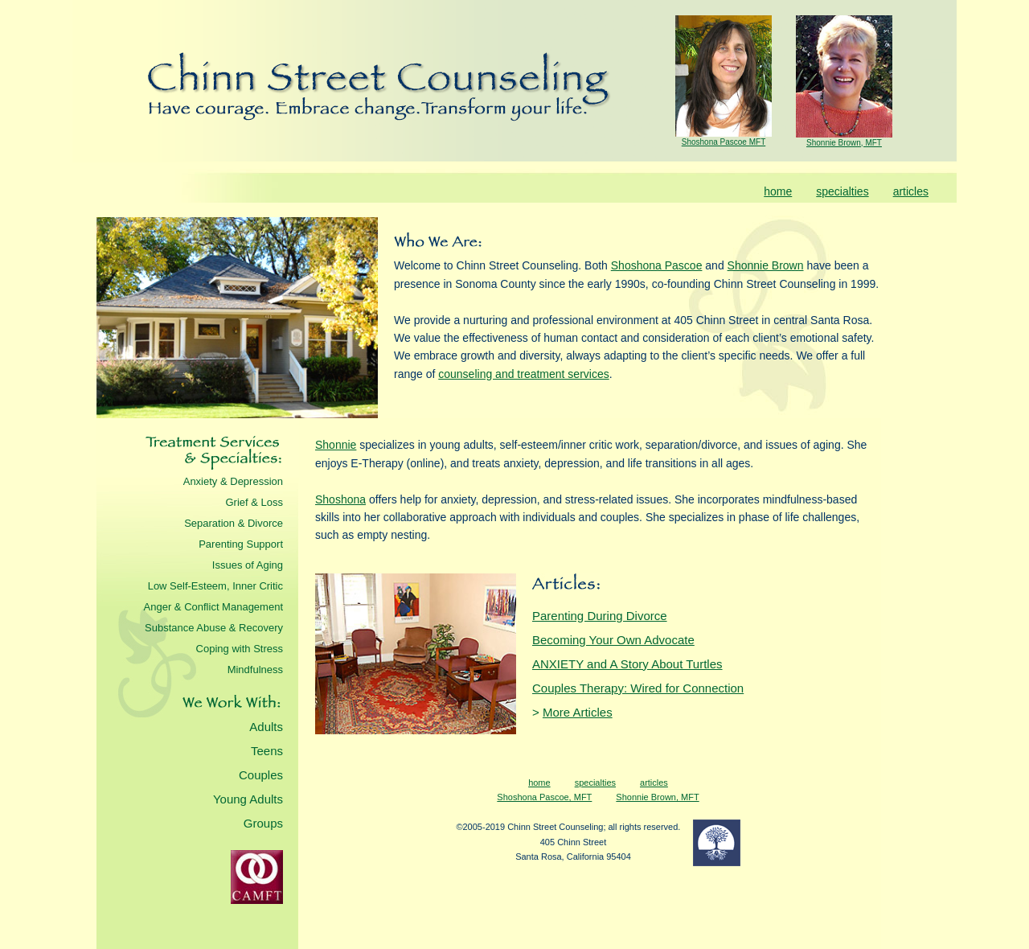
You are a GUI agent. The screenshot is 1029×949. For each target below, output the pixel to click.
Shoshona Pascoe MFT (724, 142)
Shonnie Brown (766, 265)
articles (911, 191)
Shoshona (340, 499)
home (778, 191)
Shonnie (335, 444)
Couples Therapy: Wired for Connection (638, 688)
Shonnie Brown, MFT (844, 142)
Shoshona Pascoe (657, 265)
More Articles (578, 712)
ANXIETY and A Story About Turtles (627, 664)
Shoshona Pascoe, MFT (544, 797)
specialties (842, 191)
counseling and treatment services (523, 374)
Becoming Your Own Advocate (613, 640)
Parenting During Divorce (599, 615)
